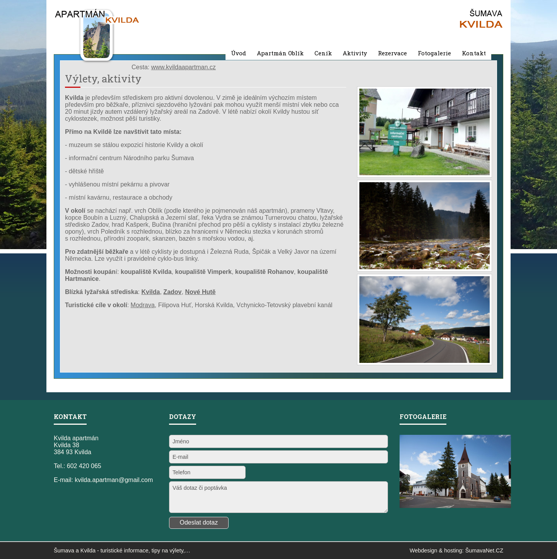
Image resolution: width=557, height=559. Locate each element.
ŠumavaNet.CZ (484, 550)
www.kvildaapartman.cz (183, 67)
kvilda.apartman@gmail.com (114, 480)
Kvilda (88, 550)
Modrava (143, 305)
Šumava (64, 550)
